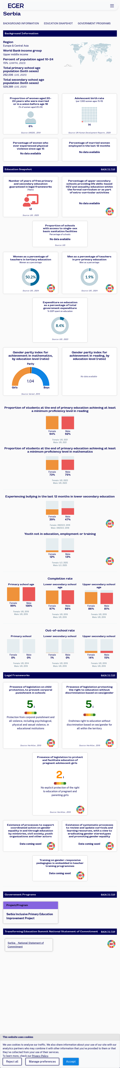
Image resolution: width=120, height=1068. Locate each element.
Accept (71, 1061)
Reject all (12, 1061)
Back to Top (108, 169)
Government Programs (94, 23)
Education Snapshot (58, 23)
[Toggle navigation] (112, 6)
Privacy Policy (40, 1055)
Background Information (21, 23)
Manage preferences (42, 1061)
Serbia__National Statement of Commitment (26, 944)
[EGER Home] (16, 6)
